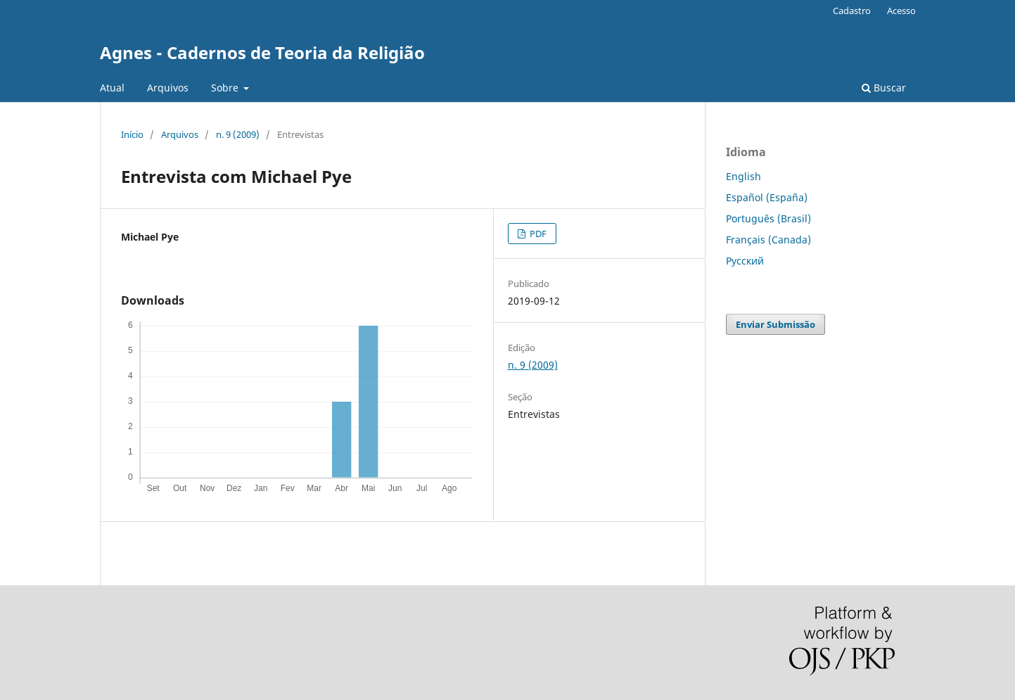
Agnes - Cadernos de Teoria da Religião (262, 52)
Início (132, 134)
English (743, 176)
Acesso (901, 10)
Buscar (884, 87)
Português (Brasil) (768, 218)
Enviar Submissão (775, 324)
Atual (112, 87)
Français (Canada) (768, 239)
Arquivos (168, 87)
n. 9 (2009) (238, 134)
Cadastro (852, 10)
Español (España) (766, 197)
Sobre (226, 87)
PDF (537, 233)
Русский (745, 260)
